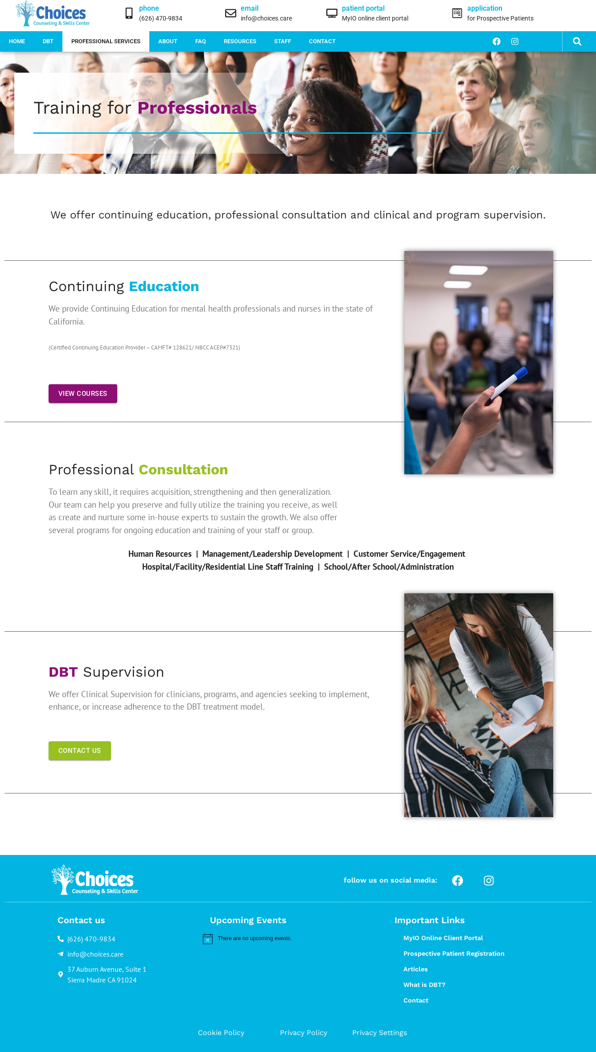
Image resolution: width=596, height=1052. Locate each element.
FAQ (200, 41)
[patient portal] (331, 13)
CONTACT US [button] (79, 751)
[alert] (285, 938)
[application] (457, 13)
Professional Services (105, 41)
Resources (240, 41)
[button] (577, 41)
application (484, 8)
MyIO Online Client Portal (443, 937)
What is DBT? (424, 984)
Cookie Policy (221, 1032)
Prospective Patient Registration (454, 953)
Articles (415, 969)
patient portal (363, 8)
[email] (230, 13)
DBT (48, 41)
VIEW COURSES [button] (82, 394)
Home (17, 41)
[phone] (129, 13)
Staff (282, 41)
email (250, 8)
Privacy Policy (303, 1032)
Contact (322, 41)
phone (149, 8)
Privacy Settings (379, 1032)
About (167, 41)
